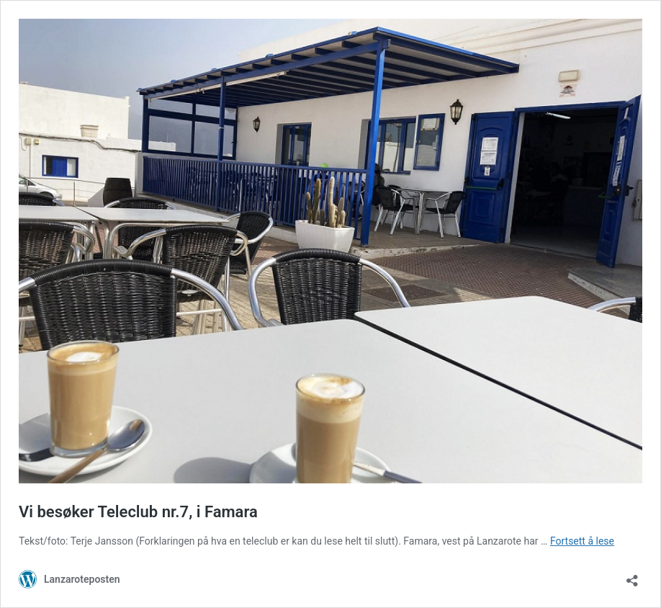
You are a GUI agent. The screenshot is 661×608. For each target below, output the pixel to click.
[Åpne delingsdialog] (632, 576)
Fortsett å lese (582, 541)
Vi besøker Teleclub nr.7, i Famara (138, 512)
